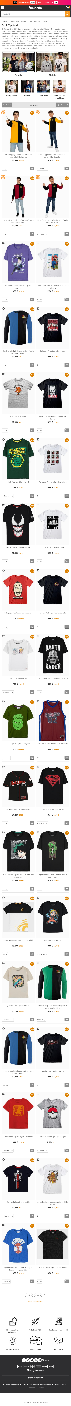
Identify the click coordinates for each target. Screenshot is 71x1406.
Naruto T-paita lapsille (18, 678)
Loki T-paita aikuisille (18, 416)
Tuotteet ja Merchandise (18, 21)
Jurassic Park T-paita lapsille (18, 1006)
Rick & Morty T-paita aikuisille (53, 547)
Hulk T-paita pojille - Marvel (18, 482)
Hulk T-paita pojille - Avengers (18, 744)
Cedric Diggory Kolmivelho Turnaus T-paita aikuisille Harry (18, 156)
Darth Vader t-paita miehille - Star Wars (53, 678)
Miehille (52, 75)
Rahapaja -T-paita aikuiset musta (52, 351)
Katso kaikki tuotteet (35, 1302)
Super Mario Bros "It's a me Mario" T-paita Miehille (53, 286)
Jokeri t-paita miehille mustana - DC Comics (52, 417)
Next (69, 89)
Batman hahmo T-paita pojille (18, 1202)
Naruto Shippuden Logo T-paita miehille (18, 940)
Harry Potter (11, 95)
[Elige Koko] (4, 169)
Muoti (30, 21)
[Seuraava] (45, 1295)
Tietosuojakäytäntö (61, 1384)
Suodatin (6, 105)
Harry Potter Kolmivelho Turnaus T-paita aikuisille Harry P (18, 221)
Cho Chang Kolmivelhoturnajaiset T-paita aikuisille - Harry (18, 352)
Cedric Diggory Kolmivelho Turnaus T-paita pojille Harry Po (52, 156)
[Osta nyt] (32, 168)
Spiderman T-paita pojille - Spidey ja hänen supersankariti (18, 1268)
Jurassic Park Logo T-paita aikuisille (52, 613)
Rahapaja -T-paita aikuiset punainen (18, 613)
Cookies (32, 1388)
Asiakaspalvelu (35, 1377)
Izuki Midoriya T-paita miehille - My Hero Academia (18, 876)
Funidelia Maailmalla (11, 1384)
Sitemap (41, 1388)
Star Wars (43, 95)
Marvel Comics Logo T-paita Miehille (53, 1267)
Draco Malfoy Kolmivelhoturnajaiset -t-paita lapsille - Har (52, 1007)
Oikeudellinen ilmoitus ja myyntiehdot (36, 1384)
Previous (2, 89)
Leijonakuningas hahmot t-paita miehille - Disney (53, 1203)
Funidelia (5, 21)
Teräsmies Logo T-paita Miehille (53, 809)
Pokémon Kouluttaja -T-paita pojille (52, 1136)
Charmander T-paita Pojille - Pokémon (18, 1136)
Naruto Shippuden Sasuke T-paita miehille (18, 286)
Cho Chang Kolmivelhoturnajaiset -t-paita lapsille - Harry (18, 1072)
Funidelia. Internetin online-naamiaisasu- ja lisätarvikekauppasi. (35, 7)
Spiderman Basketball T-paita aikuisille (53, 744)
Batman (27, 95)
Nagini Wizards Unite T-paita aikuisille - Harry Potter (53, 876)
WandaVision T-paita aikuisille (52, 1071)
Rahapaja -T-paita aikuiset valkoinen (53, 482)
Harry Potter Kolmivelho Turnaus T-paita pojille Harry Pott (52, 221)
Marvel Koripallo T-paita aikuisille (18, 809)
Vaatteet (37, 21)
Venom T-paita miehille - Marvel (18, 547)
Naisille (18, 75)
